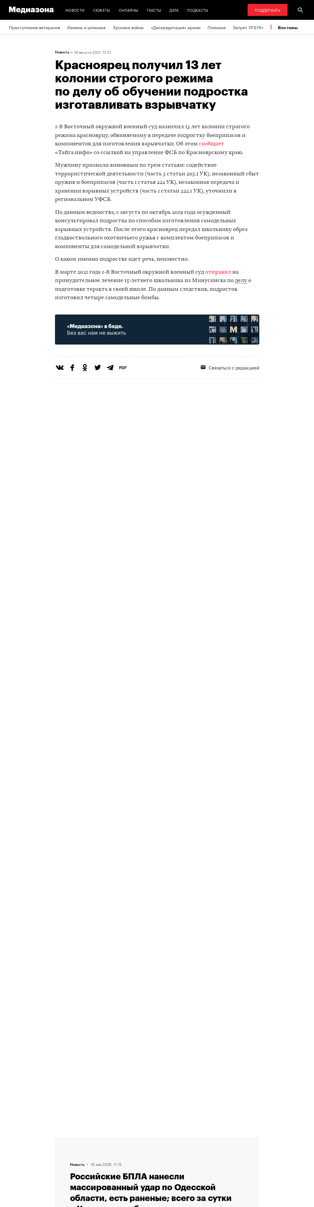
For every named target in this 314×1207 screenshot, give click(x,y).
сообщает (211, 144)
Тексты (154, 10)
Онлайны (129, 10)
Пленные (217, 27)
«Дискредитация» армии (175, 27)
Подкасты (198, 10)
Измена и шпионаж (86, 27)
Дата (173, 10)
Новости (75, 10)
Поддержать (267, 10)
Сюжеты (101, 10)
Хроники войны (128, 27)
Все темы (288, 27)
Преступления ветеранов (34, 27)
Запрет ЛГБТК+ (248, 27)
